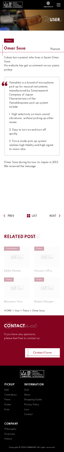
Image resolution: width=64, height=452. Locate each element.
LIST (32, 216)
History (8, 439)
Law (26, 409)
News (27, 395)
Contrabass (10, 395)
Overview (9, 434)
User (26, 390)
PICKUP (9, 384)
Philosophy (10, 429)
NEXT (52, 216)
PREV (11, 216)
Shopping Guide (33, 400)
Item (6, 390)
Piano (9, 41)
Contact (28, 414)
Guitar (7, 404)
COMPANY (11, 424)
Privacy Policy (31, 404)
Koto (7, 409)
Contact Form (42, 352)
